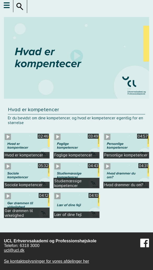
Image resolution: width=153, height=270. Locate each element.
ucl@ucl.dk (14, 250)
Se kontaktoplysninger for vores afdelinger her (46, 261)
